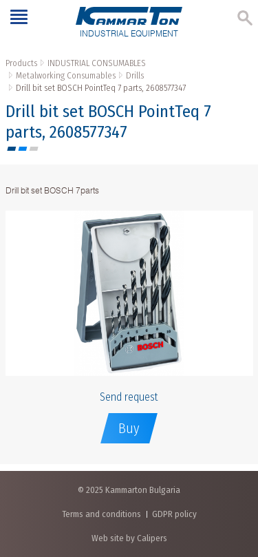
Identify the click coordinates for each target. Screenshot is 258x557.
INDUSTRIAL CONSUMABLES (96, 63)
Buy (129, 428)
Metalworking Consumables (66, 75)
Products (21, 63)
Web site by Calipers (129, 538)
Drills (135, 75)
